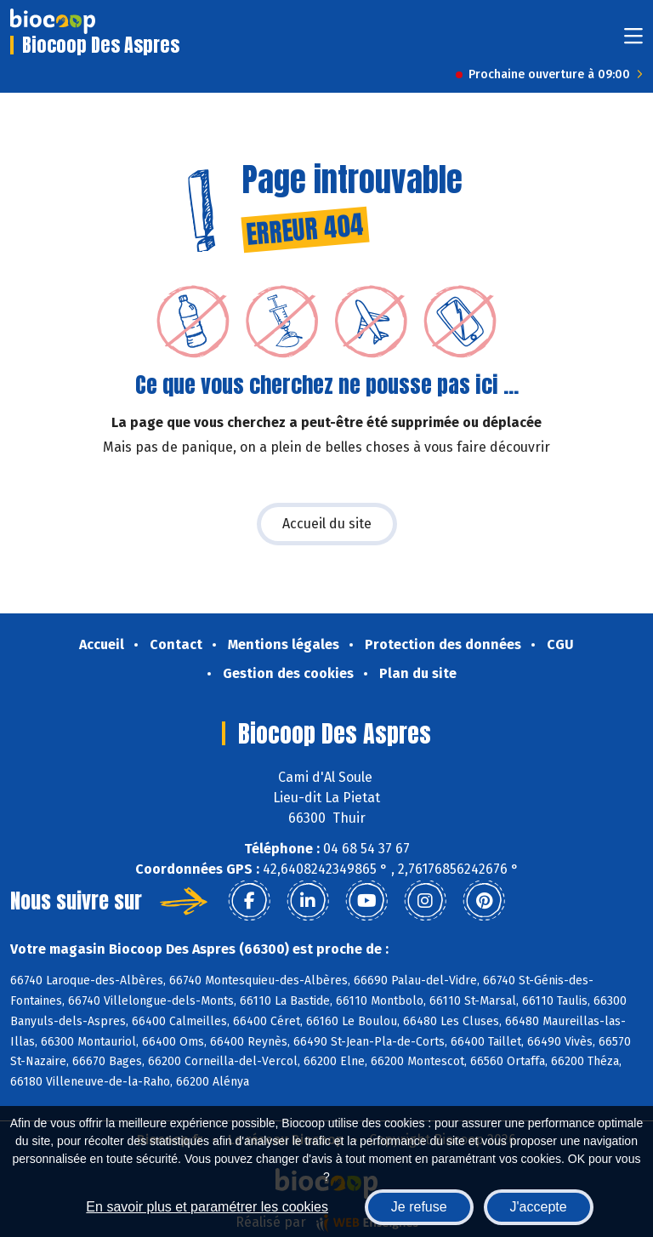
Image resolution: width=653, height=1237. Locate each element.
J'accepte (538, 1207)
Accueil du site (327, 524)
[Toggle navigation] (633, 41)
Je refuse (419, 1207)
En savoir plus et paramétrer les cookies (207, 1207)
